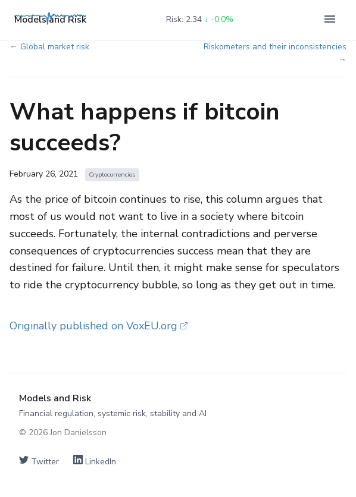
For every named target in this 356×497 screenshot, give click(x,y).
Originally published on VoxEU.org (99, 326)
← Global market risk (49, 46)
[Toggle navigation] (330, 20)
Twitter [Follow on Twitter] (39, 461)
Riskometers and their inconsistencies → (275, 53)
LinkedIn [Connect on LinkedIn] (94, 461)
